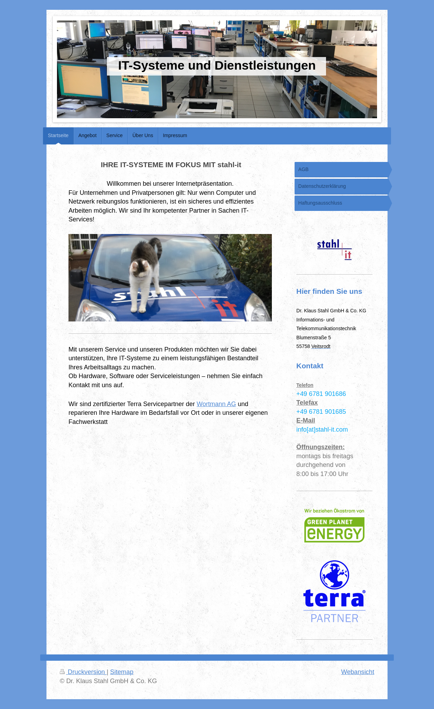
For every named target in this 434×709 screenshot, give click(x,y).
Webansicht (357, 671)
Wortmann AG (216, 403)
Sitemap (121, 671)
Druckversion (83, 671)
